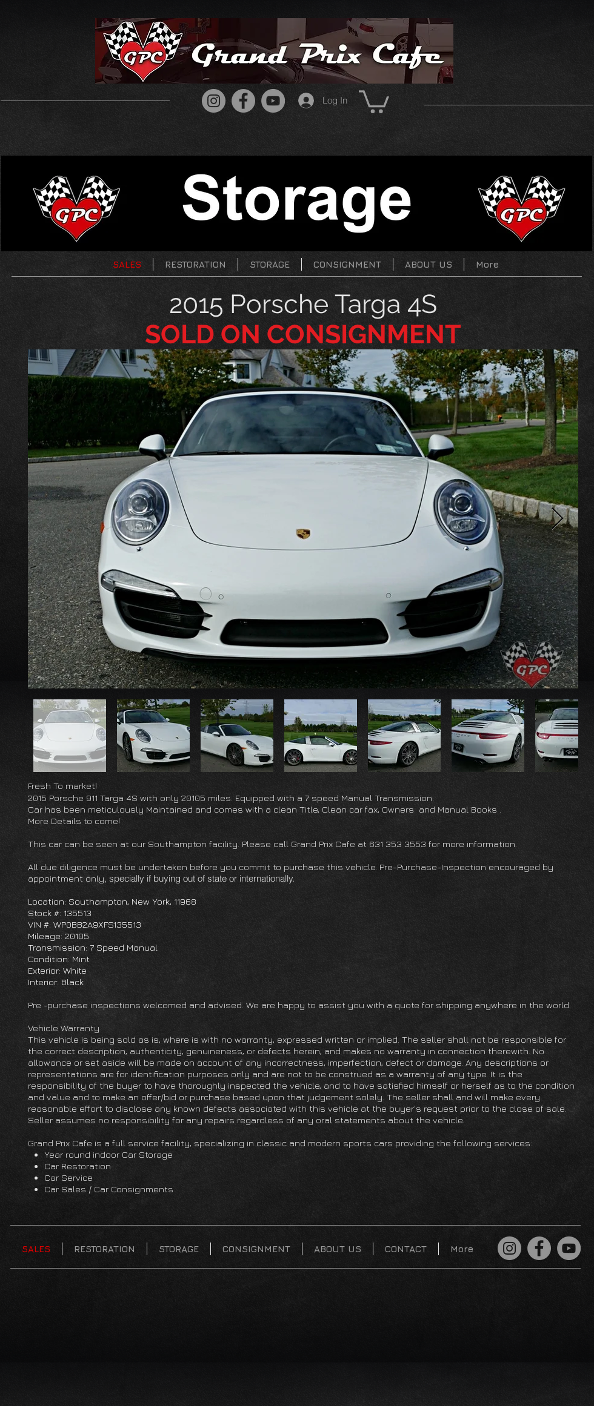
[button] (374, 100)
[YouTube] (273, 101)
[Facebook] (243, 101)
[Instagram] (213, 101)
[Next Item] (557, 519)
